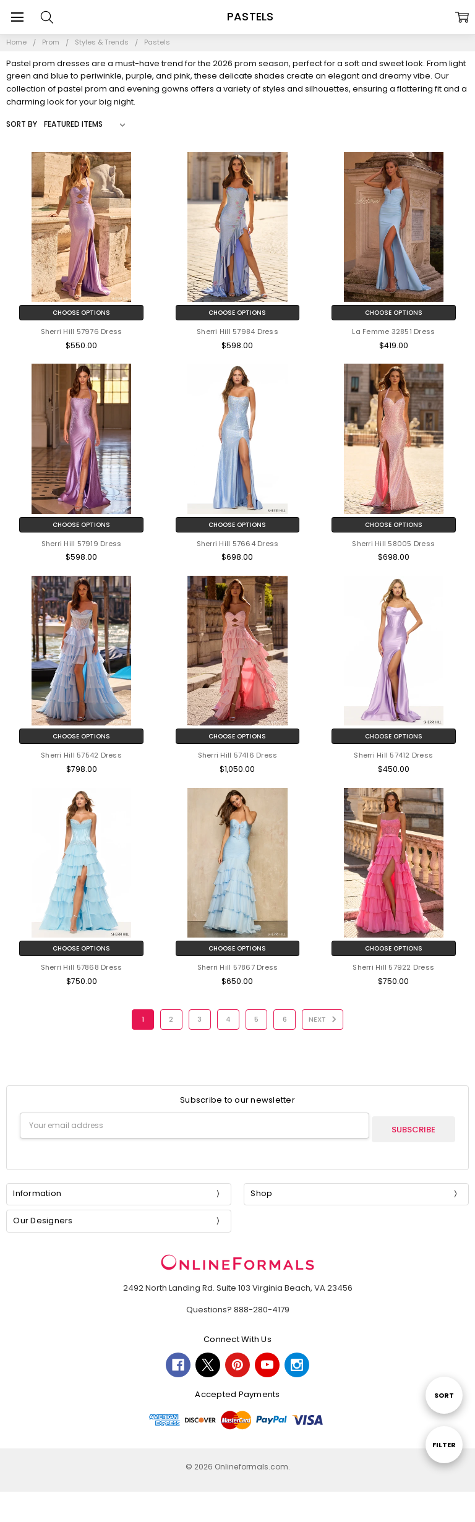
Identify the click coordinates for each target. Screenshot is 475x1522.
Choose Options (81, 313)
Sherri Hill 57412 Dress (393, 755)
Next (324, 1019)
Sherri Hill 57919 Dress (81, 544)
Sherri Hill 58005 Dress (393, 544)
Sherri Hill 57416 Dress (238, 755)
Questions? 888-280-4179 (237, 1306)
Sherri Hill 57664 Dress (238, 544)
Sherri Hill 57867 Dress (237, 967)
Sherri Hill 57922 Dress (393, 967)
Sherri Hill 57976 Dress (81, 331)
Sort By (21, 124)
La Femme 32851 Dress (393, 331)
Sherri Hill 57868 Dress (81, 967)
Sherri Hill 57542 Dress (81, 755)
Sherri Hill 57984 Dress (237, 331)
